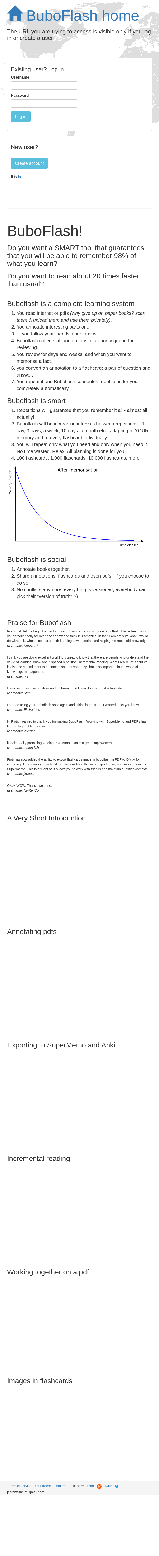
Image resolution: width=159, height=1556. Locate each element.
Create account (29, 163)
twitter (112, 1486)
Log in (21, 116)
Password (20, 96)
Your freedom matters (50, 1486)
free (21, 177)
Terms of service (19, 1486)
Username (20, 77)
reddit (94, 1486)
